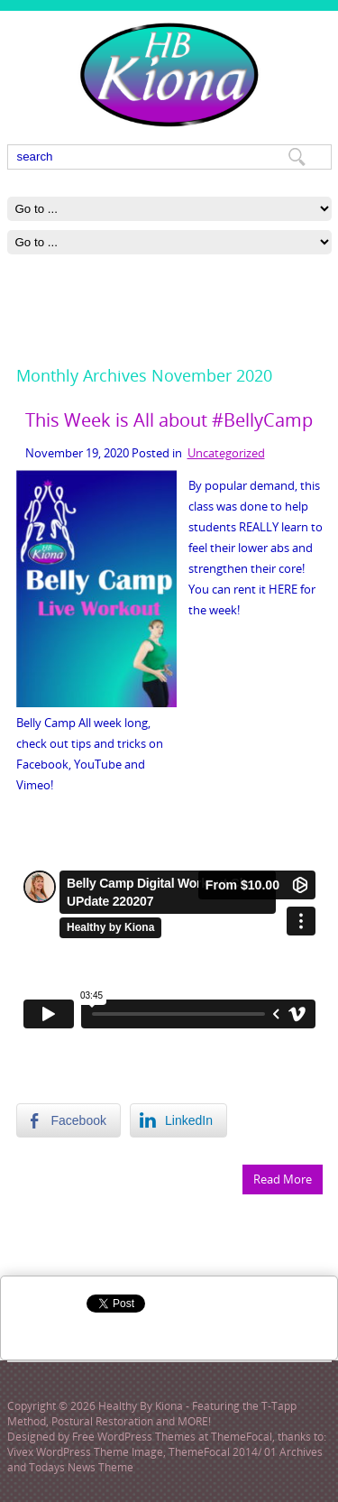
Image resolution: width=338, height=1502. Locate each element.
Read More (282, 1179)
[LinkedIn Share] (178, 1120)
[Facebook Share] (68, 1120)
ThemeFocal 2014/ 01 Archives (246, 1452)
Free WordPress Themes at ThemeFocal (172, 1436)
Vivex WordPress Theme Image (85, 1452)
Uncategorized (226, 453)
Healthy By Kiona (140, 1406)
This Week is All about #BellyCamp (169, 420)
